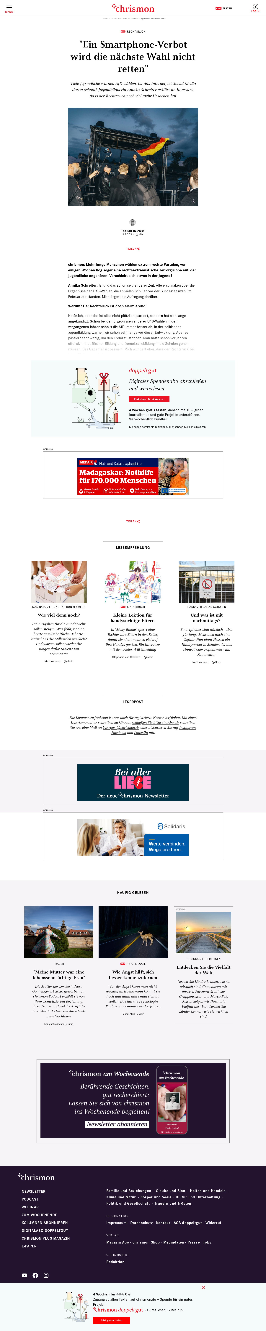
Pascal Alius (128, 1014)
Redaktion (115, 1262)
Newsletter (34, 1191)
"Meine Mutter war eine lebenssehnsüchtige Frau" (59, 975)
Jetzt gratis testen (111, 1320)
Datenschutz (141, 1223)
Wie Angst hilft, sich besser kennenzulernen (133, 975)
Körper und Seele (156, 1197)
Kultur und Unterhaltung (198, 1197)
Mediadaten (173, 1242)
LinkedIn (141, 732)
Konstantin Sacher (54, 1024)
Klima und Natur (121, 1197)
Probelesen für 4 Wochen (149, 399)
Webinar (30, 1207)
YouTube (24, 1275)
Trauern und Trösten (172, 1203)
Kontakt (163, 1223)
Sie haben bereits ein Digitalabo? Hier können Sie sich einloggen (167, 427)
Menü (9, 12)
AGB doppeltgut (188, 1223)
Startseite (106, 18)
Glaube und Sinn (170, 1191)
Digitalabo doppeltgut (45, 1230)
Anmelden (255, 8)
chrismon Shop (146, 1242)
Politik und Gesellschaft (128, 1203)
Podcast (30, 1199)
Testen (224, 8)
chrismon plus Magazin (46, 1238)
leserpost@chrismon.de (121, 727)
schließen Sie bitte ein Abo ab (155, 722)
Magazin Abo (117, 1242)
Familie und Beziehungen (128, 1191)
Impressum (116, 1223)
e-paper (29, 1246)
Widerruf (213, 1223)
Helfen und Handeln (208, 1191)
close (203, 1287)
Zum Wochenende (39, 1215)
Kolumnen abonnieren (45, 1223)
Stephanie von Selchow (126, 657)
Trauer (58, 963)
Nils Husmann (135, 230)
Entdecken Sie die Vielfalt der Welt (204, 970)
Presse (194, 1242)
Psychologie (136, 963)
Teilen (131, 249)
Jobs (207, 1242)
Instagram (187, 727)
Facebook (118, 732)
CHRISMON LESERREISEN (204, 959)
